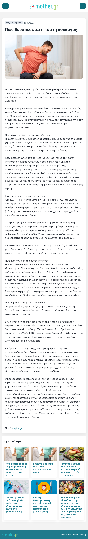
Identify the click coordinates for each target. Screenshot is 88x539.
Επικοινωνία (65, 534)
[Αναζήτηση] (83, 6)
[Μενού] (5, 6)
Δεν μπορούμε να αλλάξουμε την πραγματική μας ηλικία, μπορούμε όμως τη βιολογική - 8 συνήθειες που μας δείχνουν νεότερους (71, 507)
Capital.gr (17, 428)
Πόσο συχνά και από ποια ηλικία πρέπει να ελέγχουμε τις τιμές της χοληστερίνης (15, 504)
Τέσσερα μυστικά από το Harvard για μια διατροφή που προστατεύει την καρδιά (70, 469)
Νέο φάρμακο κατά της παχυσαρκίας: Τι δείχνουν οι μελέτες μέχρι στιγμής (16, 469)
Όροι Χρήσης (79, 534)
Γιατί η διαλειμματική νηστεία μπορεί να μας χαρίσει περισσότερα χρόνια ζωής (43, 504)
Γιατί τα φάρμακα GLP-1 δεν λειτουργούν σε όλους (43, 468)
